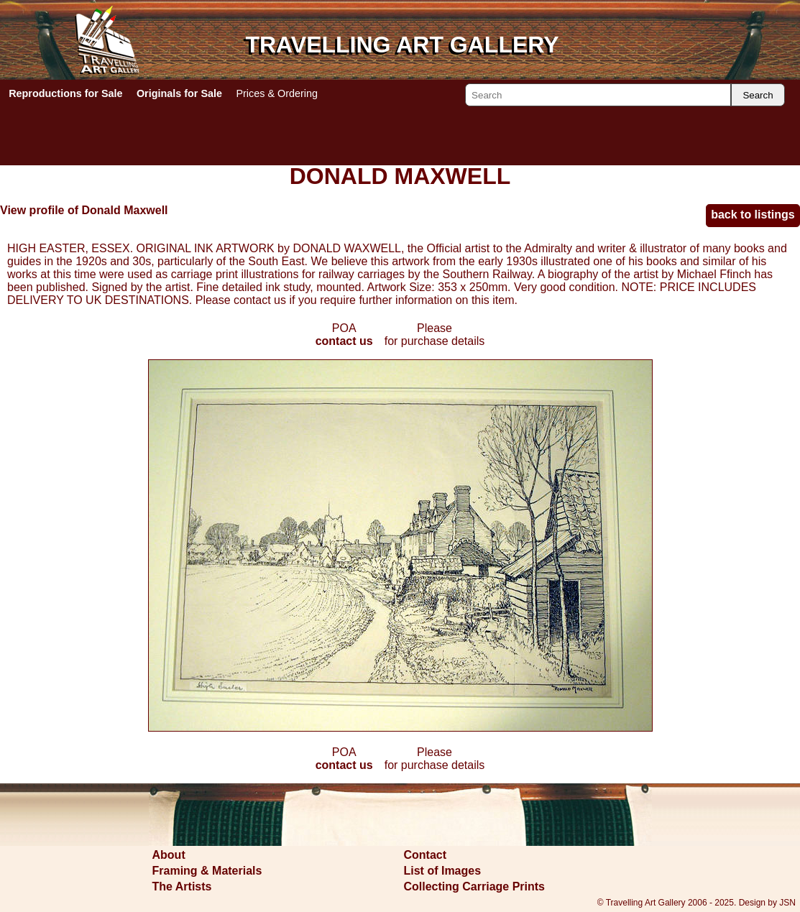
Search (757, 95)
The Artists (182, 886)
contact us (344, 341)
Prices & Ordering (277, 93)
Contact (425, 855)
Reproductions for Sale (65, 93)
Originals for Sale (179, 93)
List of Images (443, 871)
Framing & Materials (207, 871)
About (168, 855)
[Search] (598, 94)
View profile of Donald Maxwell (84, 210)
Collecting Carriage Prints (475, 886)
